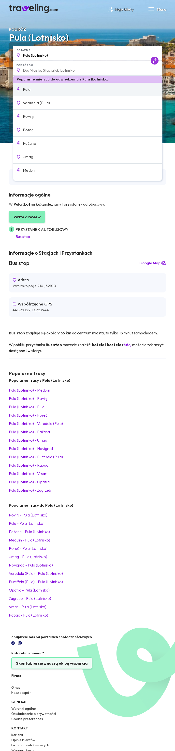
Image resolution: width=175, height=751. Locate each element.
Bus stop (22, 236)
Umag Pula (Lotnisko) (28, 556)
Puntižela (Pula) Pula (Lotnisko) (36, 581)
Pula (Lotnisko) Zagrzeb (30, 490)
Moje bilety (120, 9)
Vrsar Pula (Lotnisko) (27, 606)
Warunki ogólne (23, 708)
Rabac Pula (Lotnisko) (28, 615)
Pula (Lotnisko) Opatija (29, 481)
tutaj (127, 344)
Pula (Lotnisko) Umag (28, 440)
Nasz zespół (21, 692)
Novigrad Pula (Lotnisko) (31, 565)
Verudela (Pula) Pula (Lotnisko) (36, 573)
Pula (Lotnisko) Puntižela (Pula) (36, 456)
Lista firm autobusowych (30, 745)
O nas (15, 687)
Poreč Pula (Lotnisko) (28, 548)
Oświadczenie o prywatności (33, 713)
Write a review (27, 216)
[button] (87, 89)
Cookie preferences (27, 719)
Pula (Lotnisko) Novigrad (31, 448)
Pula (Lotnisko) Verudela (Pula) (36, 423)
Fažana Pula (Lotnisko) (29, 531)
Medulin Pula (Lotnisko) (29, 540)
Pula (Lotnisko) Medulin (29, 390)
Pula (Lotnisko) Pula (26, 406)
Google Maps (152, 263)
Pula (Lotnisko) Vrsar (27, 473)
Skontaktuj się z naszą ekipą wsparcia (52, 663)
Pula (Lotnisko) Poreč (28, 415)
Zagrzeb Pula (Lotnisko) (30, 598)
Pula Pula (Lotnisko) (26, 523)
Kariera (17, 735)
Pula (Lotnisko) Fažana (29, 431)
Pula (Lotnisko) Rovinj (28, 398)
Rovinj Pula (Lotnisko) (28, 515)
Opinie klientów (23, 740)
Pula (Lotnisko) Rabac (28, 465)
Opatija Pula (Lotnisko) (29, 590)
